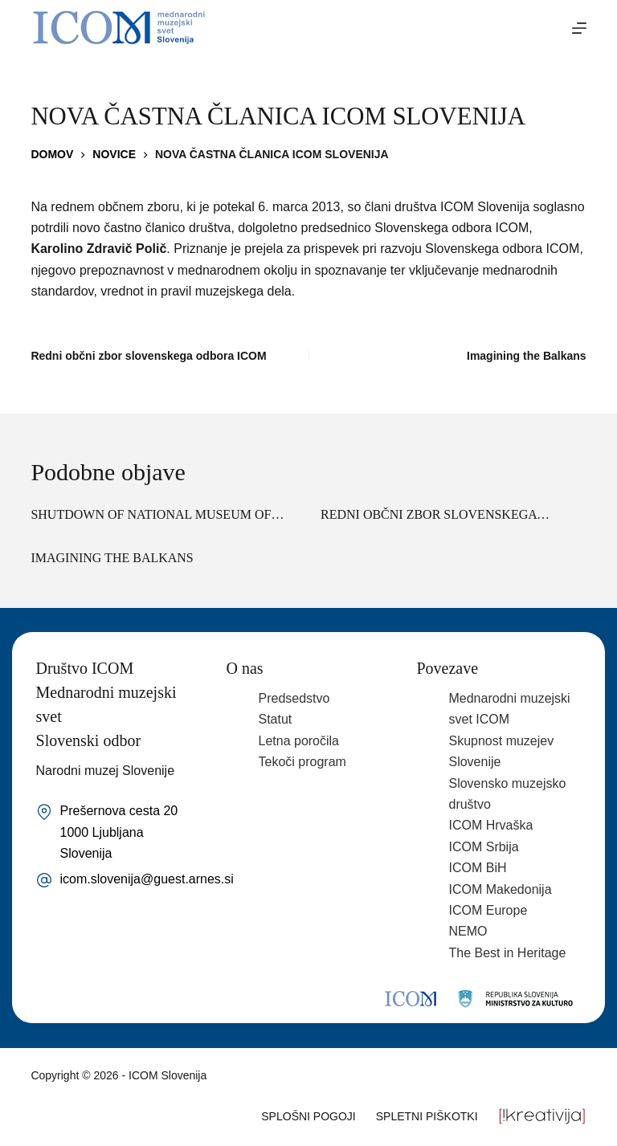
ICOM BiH (477, 868)
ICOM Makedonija (499, 889)
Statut (275, 719)
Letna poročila (299, 741)
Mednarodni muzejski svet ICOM (509, 708)
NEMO (467, 931)
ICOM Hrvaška (490, 825)
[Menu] (579, 28)
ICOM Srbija (483, 847)
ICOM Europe (487, 910)
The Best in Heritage (507, 953)
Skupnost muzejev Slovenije (501, 751)
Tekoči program (302, 762)
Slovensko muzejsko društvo (507, 794)
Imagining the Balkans (112, 558)
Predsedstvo (294, 698)
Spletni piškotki (427, 1116)
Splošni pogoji (308, 1116)
